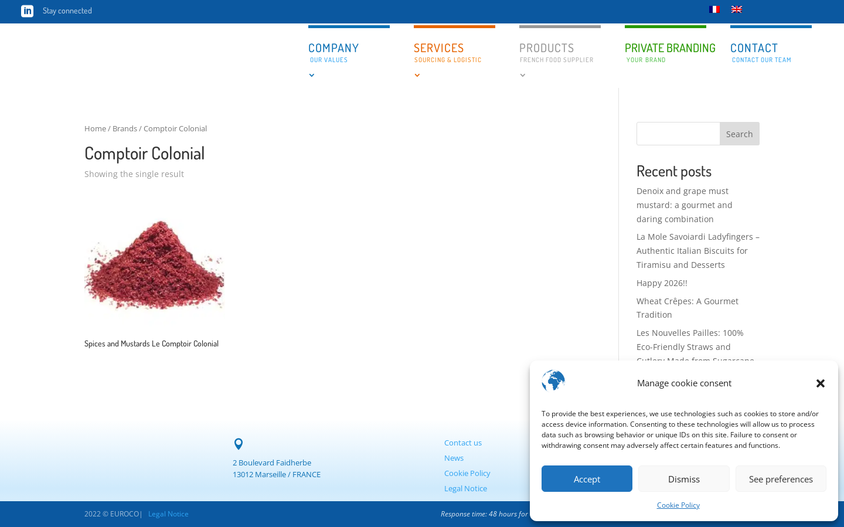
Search (739, 134)
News (454, 458)
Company (333, 52)
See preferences (781, 479)
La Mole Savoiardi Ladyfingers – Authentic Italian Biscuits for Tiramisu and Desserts (698, 250)
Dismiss (684, 479)
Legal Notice (465, 488)
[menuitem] (714, 9)
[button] (820, 383)
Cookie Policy (678, 505)
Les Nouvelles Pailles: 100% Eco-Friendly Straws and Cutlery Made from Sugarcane (695, 346)
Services (448, 52)
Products (556, 52)
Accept (587, 479)
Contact (760, 52)
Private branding (665, 53)
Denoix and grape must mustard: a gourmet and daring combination (685, 205)
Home (95, 128)
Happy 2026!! (662, 282)
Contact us (463, 442)
